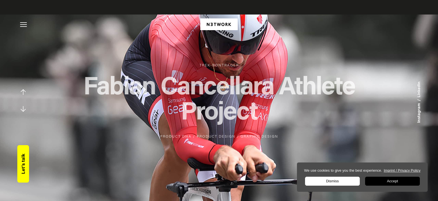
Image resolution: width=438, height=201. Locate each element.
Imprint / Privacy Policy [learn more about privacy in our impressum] (402, 170)
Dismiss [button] (332, 181)
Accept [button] (392, 181)
